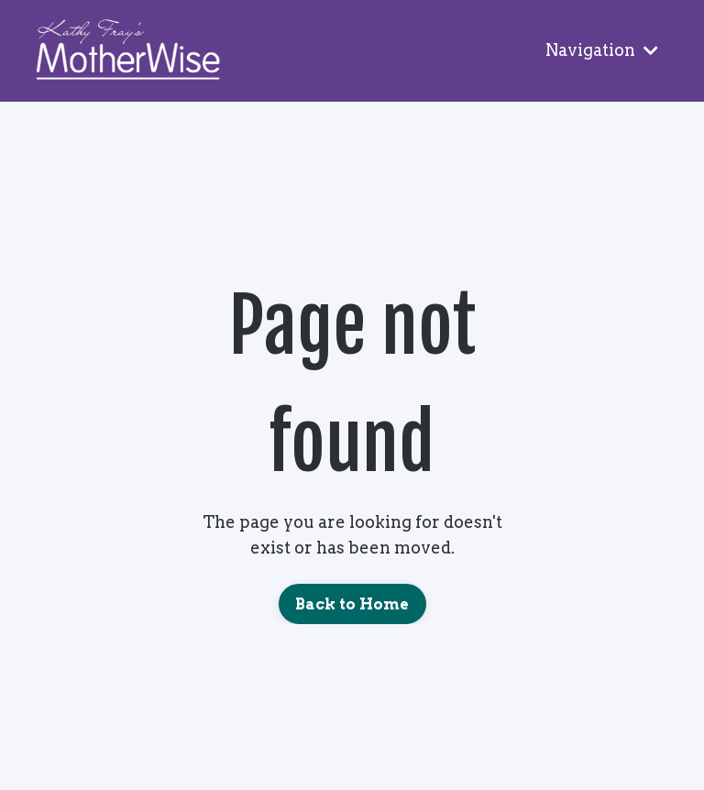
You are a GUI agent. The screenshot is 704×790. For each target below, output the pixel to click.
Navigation (601, 50)
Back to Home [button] (352, 604)
